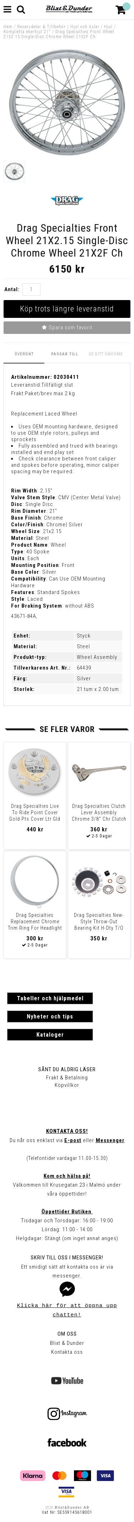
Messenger (110, 1140)
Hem (8, 26)
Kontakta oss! (67, 1131)
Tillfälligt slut (57, 385)
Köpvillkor (67, 1085)
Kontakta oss (67, 1352)
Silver (84, 678)
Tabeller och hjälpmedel (50, 998)
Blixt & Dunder (67, 1343)
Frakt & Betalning (67, 1077)
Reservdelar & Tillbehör (41, 26)
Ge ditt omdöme (106, 354)
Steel (83, 646)
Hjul (108, 26)
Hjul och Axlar (84, 26)
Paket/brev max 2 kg (50, 393)
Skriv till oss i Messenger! (67, 1257)
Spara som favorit (67, 327)
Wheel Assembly (97, 657)
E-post (72, 1140)
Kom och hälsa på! (67, 1176)
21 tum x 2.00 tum (98, 689)
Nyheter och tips (50, 1016)
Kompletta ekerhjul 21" (27, 31)
